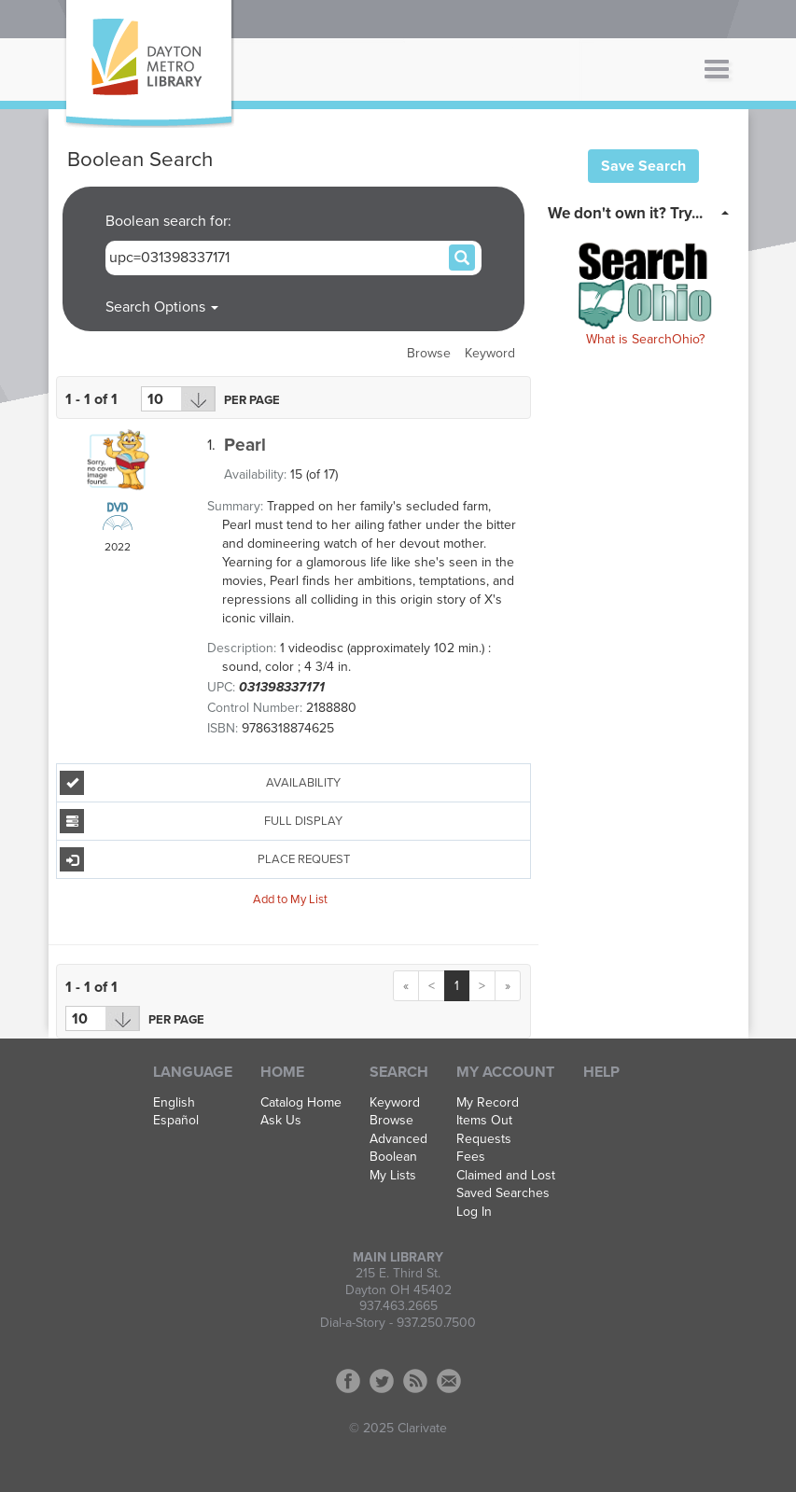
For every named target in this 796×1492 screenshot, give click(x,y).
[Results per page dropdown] (178, 398)
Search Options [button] (161, 307)
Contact (449, 1381)
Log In (474, 1212)
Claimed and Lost (505, 1175)
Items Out (484, 1120)
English (174, 1102)
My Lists (393, 1175)
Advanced (398, 1139)
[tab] (643, 211)
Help (601, 1072)
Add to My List (290, 898)
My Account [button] (505, 1072)
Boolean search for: (170, 221)
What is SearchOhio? (645, 339)
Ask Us (280, 1120)
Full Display (201, 821)
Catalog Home (301, 1102)
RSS (415, 1381)
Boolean (393, 1157)
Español (176, 1120)
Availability (200, 783)
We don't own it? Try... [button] (625, 213)
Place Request (205, 859)
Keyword (490, 353)
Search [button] (399, 1072)
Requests (483, 1139)
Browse (429, 353)
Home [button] (282, 1072)
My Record (487, 1102)
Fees (470, 1157)
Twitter (382, 1381)
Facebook (348, 1381)
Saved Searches (503, 1193)
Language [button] (192, 1072)
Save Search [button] (643, 166)
